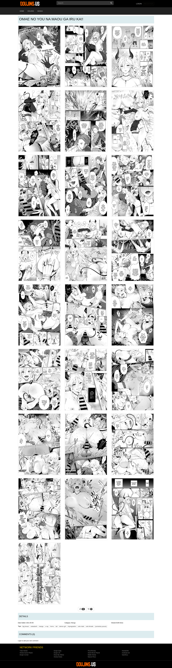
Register (148, 4)
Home (22, 11)
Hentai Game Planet (26, 653)
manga (41, 626)
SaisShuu (125, 655)
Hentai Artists (58, 657)
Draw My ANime (59, 655)
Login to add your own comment (28, 641)
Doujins (31, 11)
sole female (89, 626)
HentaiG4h (125, 651)
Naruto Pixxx (92, 657)
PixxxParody (92, 651)
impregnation (72, 626)
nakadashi (34, 626)
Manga (40, 11)
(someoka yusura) (101, 626)
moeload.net (126, 653)
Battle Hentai (92, 655)
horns (52, 626)
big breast (25, 626)
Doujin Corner (24, 655)
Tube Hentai (23, 651)
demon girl (62, 626)
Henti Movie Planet (94, 653)
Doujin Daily (57, 651)
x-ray (46, 626)
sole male (81, 626)
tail (56, 626)
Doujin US (57, 653)
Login (139, 4)
